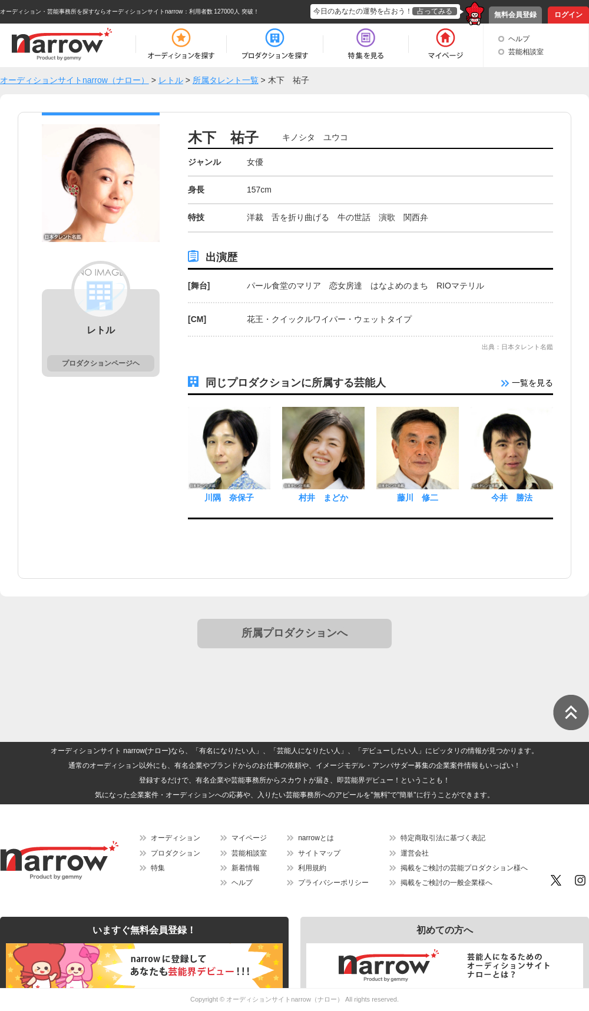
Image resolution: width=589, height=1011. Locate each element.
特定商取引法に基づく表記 (443, 838)
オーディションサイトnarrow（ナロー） (284, 999)
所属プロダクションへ (294, 633)
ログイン (568, 15)
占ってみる (434, 11)
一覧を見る (527, 382)
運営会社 (415, 853)
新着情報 (245, 868)
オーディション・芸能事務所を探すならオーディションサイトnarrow (91, 11)
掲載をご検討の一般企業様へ (446, 883)
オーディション (175, 838)
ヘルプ (519, 39)
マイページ (249, 838)
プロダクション (175, 853)
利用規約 (312, 868)
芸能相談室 (526, 52)
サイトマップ (319, 853)
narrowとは (316, 838)
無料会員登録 (515, 15)
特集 (158, 868)
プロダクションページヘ (101, 363)
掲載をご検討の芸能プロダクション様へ (464, 868)
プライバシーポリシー (333, 883)
